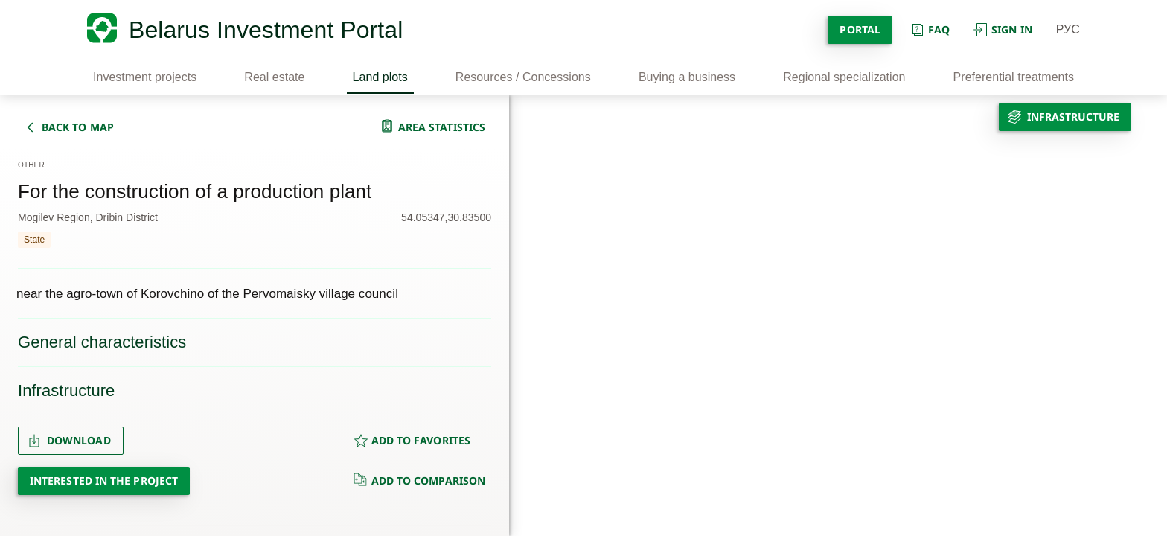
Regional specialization (844, 77)
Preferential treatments (1013, 77)
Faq (930, 29)
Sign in (1002, 29)
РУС (1068, 29)
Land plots (380, 77)
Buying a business (687, 77)
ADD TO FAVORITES (412, 440)
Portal (860, 29)
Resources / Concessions (523, 77)
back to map (78, 127)
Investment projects (144, 77)
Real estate (274, 77)
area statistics (441, 127)
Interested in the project (104, 480)
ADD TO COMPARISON (419, 480)
